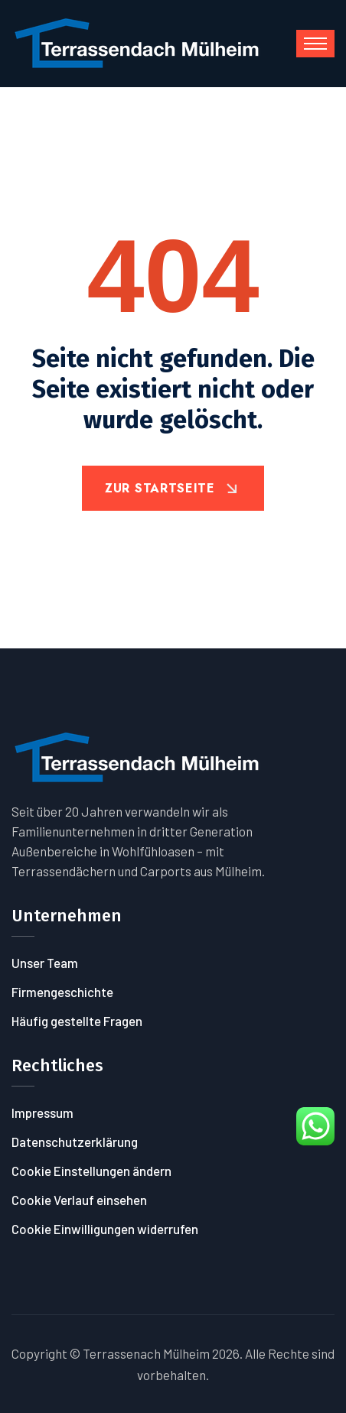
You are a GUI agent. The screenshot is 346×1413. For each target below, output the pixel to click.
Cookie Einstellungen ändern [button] (91, 1170)
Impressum (42, 1112)
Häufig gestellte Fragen (76, 1020)
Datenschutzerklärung (74, 1141)
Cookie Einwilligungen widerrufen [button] (104, 1228)
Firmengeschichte (62, 991)
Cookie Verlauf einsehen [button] (79, 1199)
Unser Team (44, 962)
